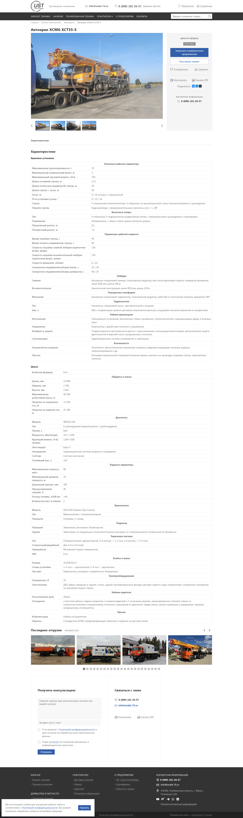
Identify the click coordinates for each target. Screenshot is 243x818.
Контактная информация (172, 775)
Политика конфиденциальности (116, 814)
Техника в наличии (42, 784)
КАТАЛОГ (36, 775)
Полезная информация (86, 793)
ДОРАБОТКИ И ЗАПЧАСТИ (45, 793)
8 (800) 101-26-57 (129, 6)
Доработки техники (42, 798)
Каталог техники (41, 779)
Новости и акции (125, 788)
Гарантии (79, 788)
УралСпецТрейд (38, 6)
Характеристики (40, 140)
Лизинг (78, 784)
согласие (54, 741)
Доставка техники (83, 779)
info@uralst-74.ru (98, 6)
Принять (84, 807)
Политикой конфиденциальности (77, 729)
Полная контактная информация (179, 804)
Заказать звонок (151, 6)
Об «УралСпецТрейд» (127, 779)
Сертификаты (123, 784)
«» (201, 814)
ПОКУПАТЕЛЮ (80, 775)
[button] (31, 125)
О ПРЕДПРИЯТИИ (124, 775)
